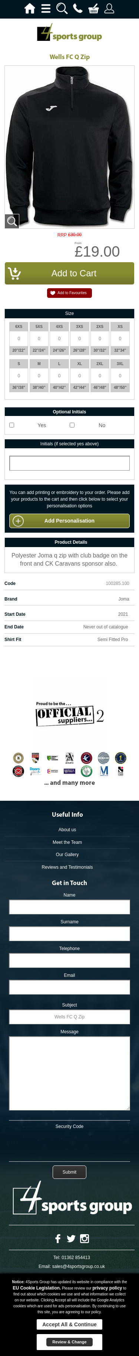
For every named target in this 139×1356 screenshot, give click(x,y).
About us (67, 829)
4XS (59, 327)
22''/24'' (39, 350)
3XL (120, 364)
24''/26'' (59, 350)
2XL (99, 364)
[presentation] (69, 1143)
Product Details (70, 542)
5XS (39, 327)
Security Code (69, 1126)
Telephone (69, 948)
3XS (79, 327)
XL (79, 364)
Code (10, 583)
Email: (45, 1266)
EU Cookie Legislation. (37, 1288)
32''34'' (120, 350)
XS (120, 327)
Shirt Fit (12, 639)
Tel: (56, 1257)
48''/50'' (120, 388)
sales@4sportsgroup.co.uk (78, 1266)
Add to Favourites (71, 293)
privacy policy (107, 1288)
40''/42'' (59, 388)
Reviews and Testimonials (67, 867)
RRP (62, 235)
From (78, 243)
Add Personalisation (69, 521)
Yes (41, 425)
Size (69, 313)
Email (69, 975)
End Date (14, 627)
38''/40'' (39, 388)
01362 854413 (76, 1257)
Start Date (15, 614)
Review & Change (69, 1342)
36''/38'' (18, 388)
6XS (18, 327)
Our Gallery (67, 854)
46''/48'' (99, 388)
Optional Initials (69, 411)
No (102, 425)
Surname (69, 921)
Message (69, 1031)
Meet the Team (67, 842)
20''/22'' (18, 350)
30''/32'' (99, 350)
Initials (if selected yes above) (69, 443)
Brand (10, 599)
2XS (99, 327)
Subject (69, 1005)
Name (69, 895)
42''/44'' (79, 388)
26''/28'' (79, 350)
